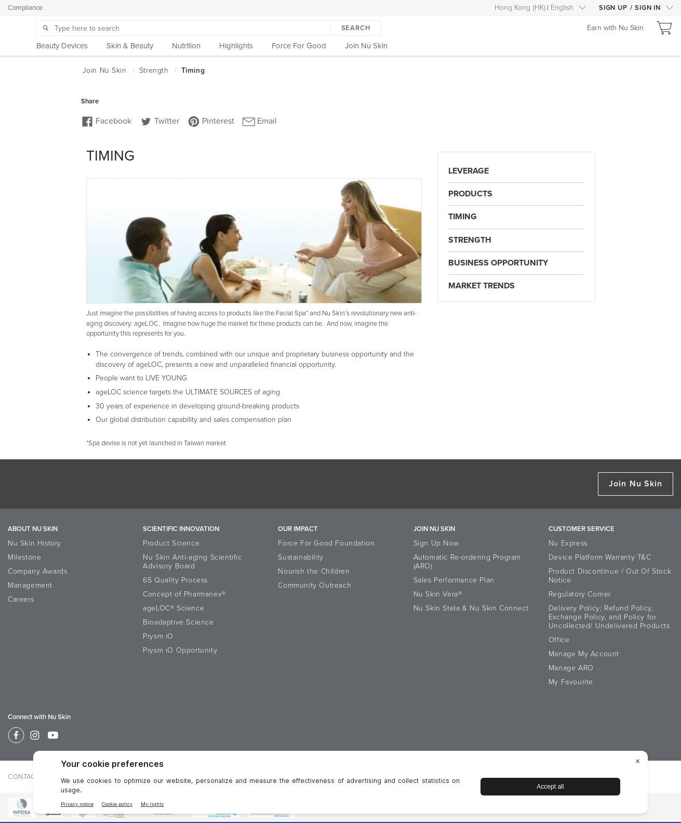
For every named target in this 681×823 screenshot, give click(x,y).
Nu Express (568, 543)
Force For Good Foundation (326, 543)
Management (30, 585)
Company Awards (37, 571)
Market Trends (481, 286)
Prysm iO (158, 636)
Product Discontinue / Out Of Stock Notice (610, 576)
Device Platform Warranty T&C (600, 557)
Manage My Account (584, 653)
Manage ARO (571, 667)
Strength (469, 240)
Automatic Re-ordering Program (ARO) (467, 561)
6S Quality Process (175, 580)
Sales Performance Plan (454, 580)
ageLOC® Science (173, 608)
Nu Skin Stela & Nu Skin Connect (471, 608)
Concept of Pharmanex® (184, 594)
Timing (462, 216)
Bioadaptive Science (178, 622)
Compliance (25, 8)
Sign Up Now (436, 543)
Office (559, 639)
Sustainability (300, 557)
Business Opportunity (498, 263)
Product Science (171, 543)
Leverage (468, 171)
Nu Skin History (34, 543)
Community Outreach (314, 585)
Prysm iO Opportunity (180, 650)
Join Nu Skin (635, 484)
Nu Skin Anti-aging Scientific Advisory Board (192, 561)
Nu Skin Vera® (437, 594)
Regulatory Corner (580, 594)
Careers (21, 599)
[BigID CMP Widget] (340, 785)
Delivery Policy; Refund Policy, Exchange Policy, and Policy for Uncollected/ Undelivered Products (609, 617)
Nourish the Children (314, 571)
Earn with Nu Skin (615, 28)
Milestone (24, 557)
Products (470, 194)
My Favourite (571, 682)
